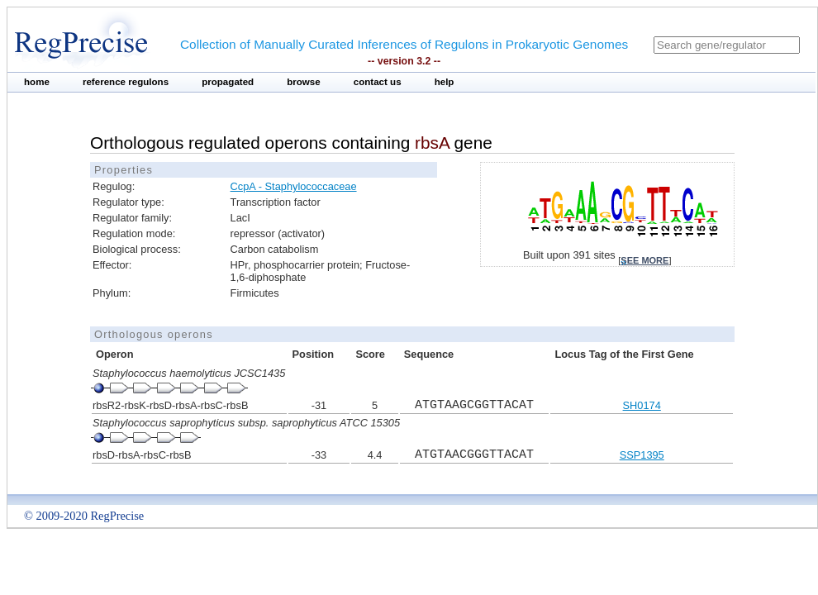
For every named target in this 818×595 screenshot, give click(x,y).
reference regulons (126, 82)
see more (644, 260)
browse (304, 82)
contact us (378, 82)
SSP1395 (642, 455)
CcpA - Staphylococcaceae (294, 186)
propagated (228, 82)
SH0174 (642, 405)
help (444, 82)
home (37, 82)
